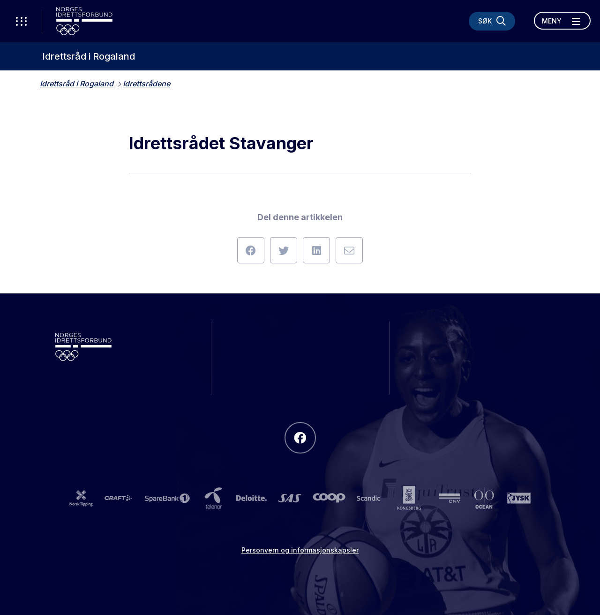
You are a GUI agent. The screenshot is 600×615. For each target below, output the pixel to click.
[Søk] (492, 21)
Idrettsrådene (146, 83)
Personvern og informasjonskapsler (300, 550)
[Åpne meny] (562, 21)
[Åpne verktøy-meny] (21, 21)
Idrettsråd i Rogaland (88, 56)
